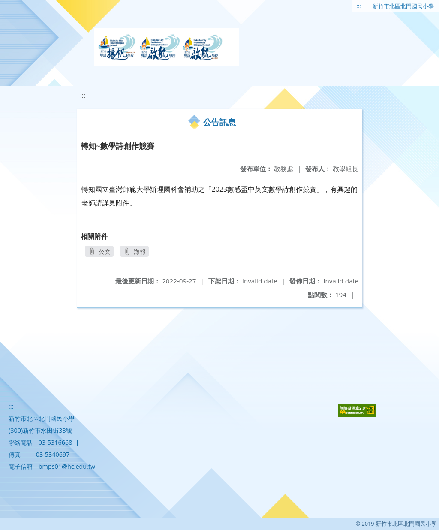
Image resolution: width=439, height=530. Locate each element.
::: (359, 6)
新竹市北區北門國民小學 (403, 6)
